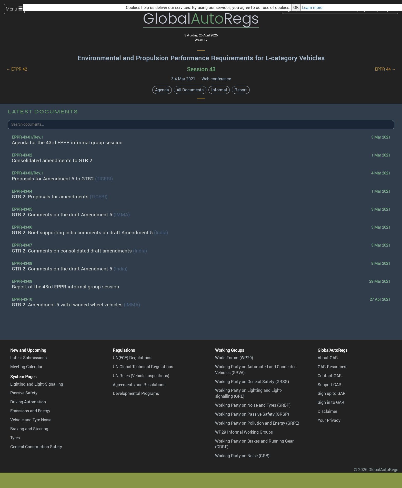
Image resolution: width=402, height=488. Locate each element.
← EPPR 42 (16, 69)
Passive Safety (23, 393)
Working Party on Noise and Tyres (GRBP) (252, 405)
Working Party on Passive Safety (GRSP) (252, 414)
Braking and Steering (29, 429)
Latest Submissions (28, 357)
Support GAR (329, 384)
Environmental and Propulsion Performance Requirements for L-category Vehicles (201, 58)
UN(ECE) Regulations (132, 357)
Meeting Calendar (26, 366)
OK (296, 7)
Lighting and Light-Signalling (36, 384)
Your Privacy (329, 420)
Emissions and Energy (30, 411)
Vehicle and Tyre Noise (30, 420)
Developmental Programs (136, 393)
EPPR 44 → (385, 69)
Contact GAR (330, 375)
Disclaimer (327, 411)
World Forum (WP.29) (234, 357)
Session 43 (201, 69)
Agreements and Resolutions (139, 384)
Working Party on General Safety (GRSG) (252, 381)
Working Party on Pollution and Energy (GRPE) (257, 423)
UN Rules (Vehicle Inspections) (141, 375)
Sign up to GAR (332, 393)
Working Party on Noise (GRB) (242, 455)
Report (241, 90)
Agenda (162, 90)
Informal (219, 90)
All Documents (190, 90)
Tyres (15, 438)
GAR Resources (332, 366)
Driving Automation (28, 402)
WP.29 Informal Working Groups (244, 432)
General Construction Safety (36, 447)
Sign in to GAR (331, 402)
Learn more (312, 7)
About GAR (328, 357)
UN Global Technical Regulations (143, 366)
